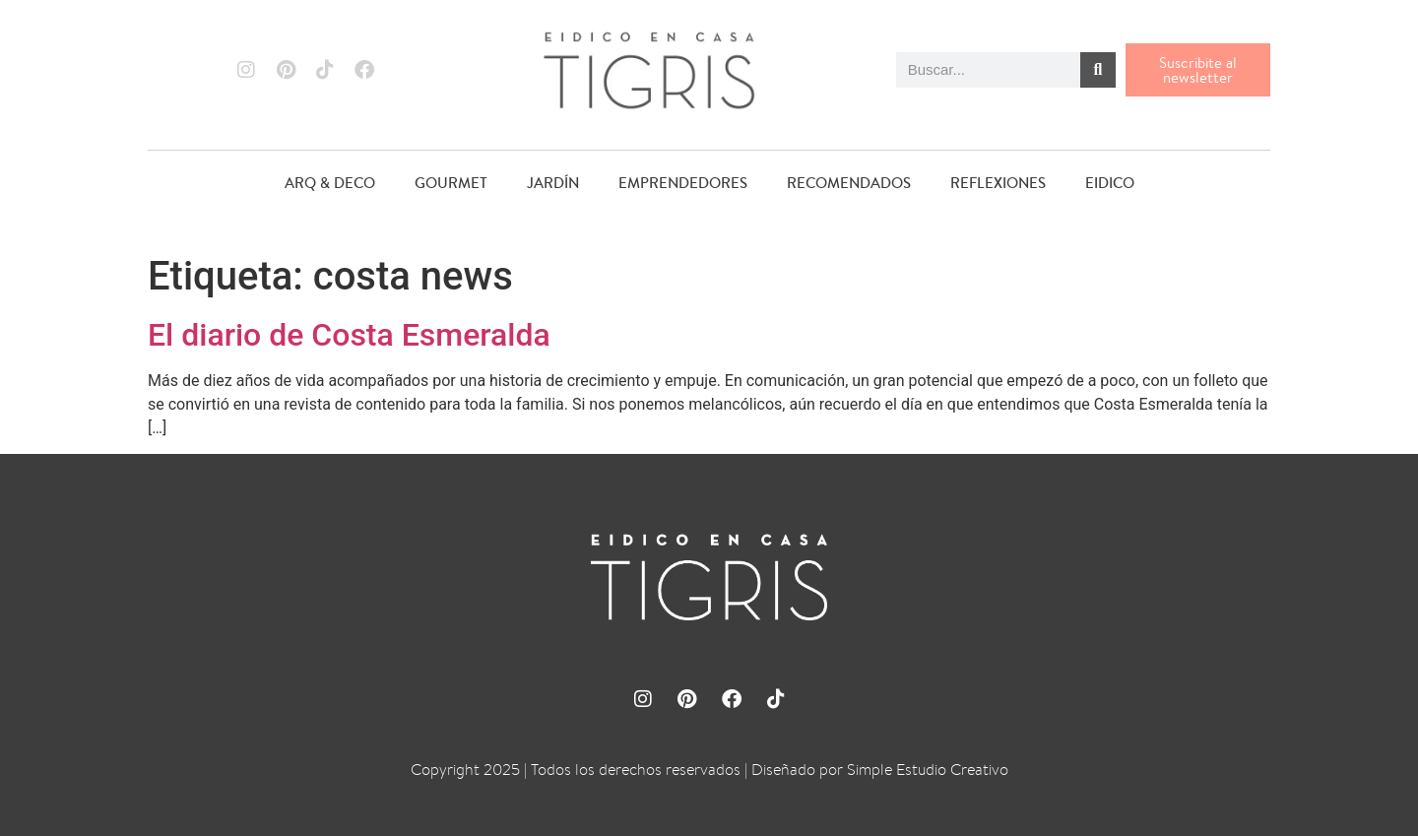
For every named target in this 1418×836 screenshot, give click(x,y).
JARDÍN (553, 182)
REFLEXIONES (998, 182)
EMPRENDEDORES (682, 182)
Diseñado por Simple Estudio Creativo (879, 769)
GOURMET (451, 182)
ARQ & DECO (330, 182)
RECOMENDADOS (849, 182)
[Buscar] (1098, 70)
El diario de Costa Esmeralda (349, 335)
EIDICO (1109, 182)
